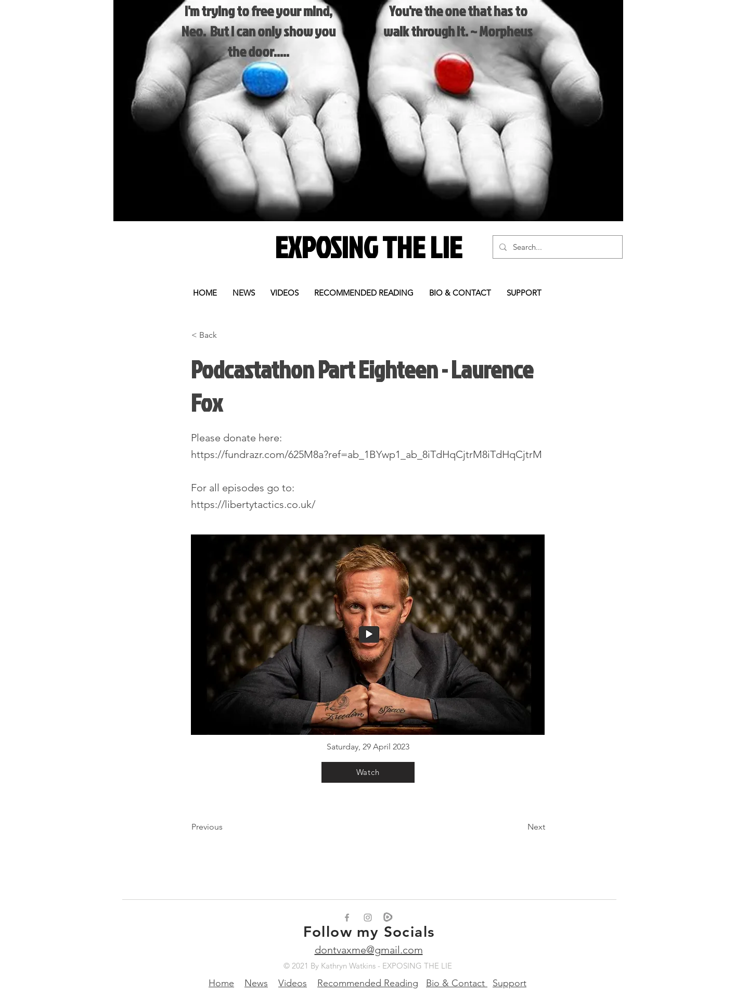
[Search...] (556, 247)
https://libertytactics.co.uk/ (253, 504)
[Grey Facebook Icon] (347, 917)
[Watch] (368, 772)
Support (509, 983)
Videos (292, 983)
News (256, 983)
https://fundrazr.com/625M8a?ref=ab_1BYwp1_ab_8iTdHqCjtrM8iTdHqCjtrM (366, 454)
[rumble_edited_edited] (388, 917)
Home (221, 983)
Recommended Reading (367, 983)
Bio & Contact (456, 983)
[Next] (519, 827)
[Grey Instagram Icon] (368, 917)
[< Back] (225, 335)
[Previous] (225, 827)
